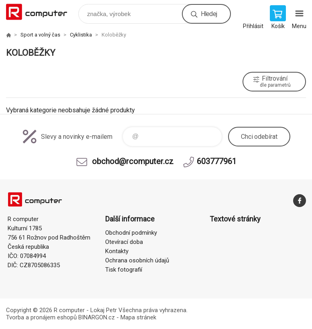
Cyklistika (81, 35)
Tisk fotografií (123, 269)
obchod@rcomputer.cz (132, 161)
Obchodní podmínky (131, 232)
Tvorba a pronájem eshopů (41, 317)
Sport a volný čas (40, 35)
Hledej (209, 14)
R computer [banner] (41, 12)
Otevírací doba (124, 242)
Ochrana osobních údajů (137, 260)
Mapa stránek (138, 317)
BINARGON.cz (96, 317)
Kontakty (116, 251)
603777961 (217, 161)
